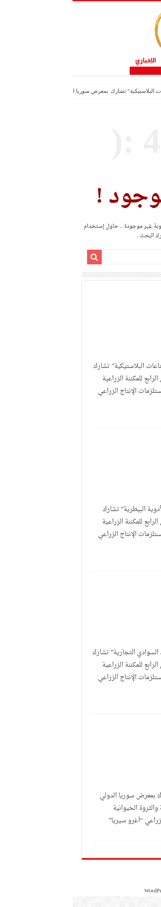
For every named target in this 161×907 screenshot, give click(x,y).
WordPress (84, 891)
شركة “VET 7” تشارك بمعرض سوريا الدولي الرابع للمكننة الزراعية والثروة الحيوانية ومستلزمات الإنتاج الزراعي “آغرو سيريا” (85, 808)
